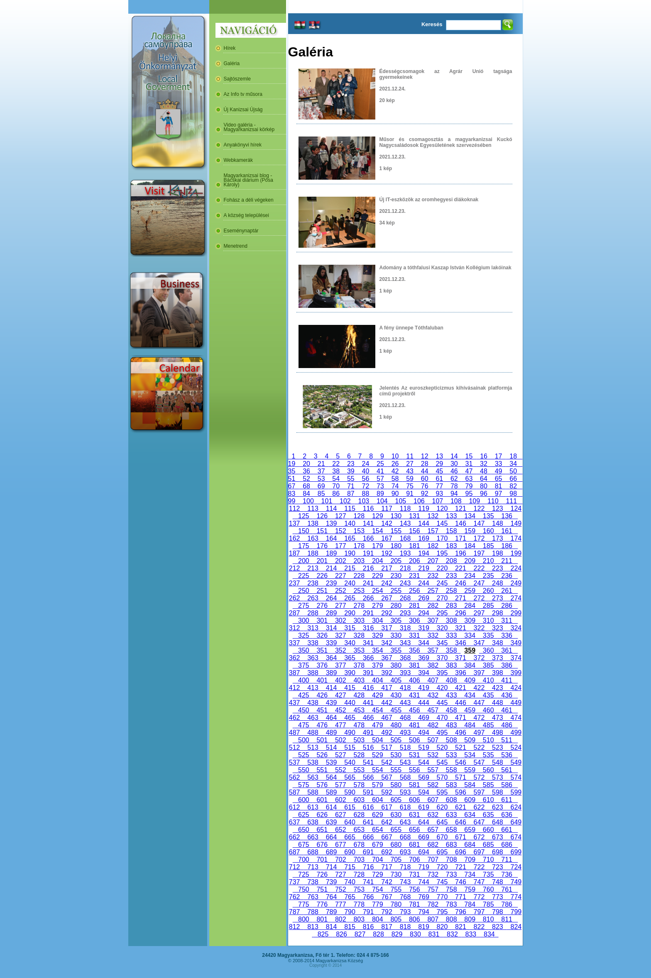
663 (312, 837)
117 (386, 508)
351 (322, 650)
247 (479, 583)
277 (340, 605)
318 (405, 628)
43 (409, 471)
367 (386, 657)
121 (460, 508)
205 (396, 560)
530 (396, 754)
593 (405, 792)
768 (405, 896)
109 (474, 501)
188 (312, 553)
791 (368, 911)
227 (340, 575)
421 (460, 687)
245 (442, 583)
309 (469, 620)
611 (506, 799)
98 (513, 493)
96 (483, 493)
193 (405, 553)
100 (308, 501)
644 (423, 822)
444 (423, 702)
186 (506, 545)
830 (415, 934)
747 (479, 881)
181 (414, 545)
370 (442, 657)
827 (360, 934)
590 (349, 792)
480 (396, 725)
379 (377, 665)
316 (368, 628)
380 (396, 665)
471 (460, 717)
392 (386, 672)
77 (439, 486)
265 (349, 598)
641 (368, 822)
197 (479, 553)
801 (322, 919)
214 (331, 568)
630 (396, 814)
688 (312, 852)
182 (432, 545)
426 (322, 695)
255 (396, 590)
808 (451, 919)
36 (306, 471)
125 (303, 515)
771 (460, 896)
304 (377, 620)
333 (451, 635)
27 (409, 463)
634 (469, 814)
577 (340, 784)
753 (359, 889)
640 (349, 822)
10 (395, 456)
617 (386, 807)
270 (442, 598)
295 (442, 613)
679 (377, 844)
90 (395, 493)
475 (303, 725)
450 (303, 710)
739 (331, 881)
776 (322, 904)
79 (469, 486)
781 (414, 904)
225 (303, 575)
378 (359, 665)
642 (386, 822)
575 (303, 784)
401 (322, 680)
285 (488, 605)
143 (405, 523)
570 (442, 777)
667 (386, 837)
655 (396, 829)
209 (469, 560)
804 (377, 919)
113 (312, 508)
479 (377, 725)
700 (303, 859)
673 (497, 837)
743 (405, 881)
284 (469, 605)
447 (479, 702)
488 (312, 732)
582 (432, 784)
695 (442, 852)
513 (312, 747)
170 (442, 538)
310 (488, 620)
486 (506, 725)
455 (396, 710)
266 (368, 598)
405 (396, 680)
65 (498, 478)
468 (405, 717)
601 (322, 799)
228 (359, 575)
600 (303, 799)
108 (456, 501)
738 (312, 881)
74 (395, 486)
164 (331, 538)
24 (365, 463)
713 (312, 867)
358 (451, 650)
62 (454, 478)
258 (451, 590)
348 (497, 642)
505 (396, 740)
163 (312, 538)
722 (479, 867)
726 (322, 874)
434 (469, 695)
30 (454, 463)
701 (322, 859)
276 (322, 605)
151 (322, 530)
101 (327, 501)
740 (349, 881)
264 (331, 598)
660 (488, 829)
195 (442, 553)
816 (368, 926)
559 (469, 769)
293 (405, 613)
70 (335, 486)
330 (396, 635)
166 (368, 538)
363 (312, 657)
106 (419, 501)
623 (497, 807)
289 (331, 613)
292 (386, 613)
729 (377, 874)
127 (340, 515)
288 (312, 613)
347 (479, 642)
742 (386, 881)
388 (312, 672)
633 (451, 814)
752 (340, 889)
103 (364, 501)
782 (432, 904)
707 (432, 859)
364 (331, 657)
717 (386, 867)
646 (460, 822)
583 (451, 784)
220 (442, 568)
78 (454, 486)
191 (368, 553)
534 (469, 754)
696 (460, 852)
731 (414, 874)
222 (479, 568)
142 (386, 523)
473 (497, 717)
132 (432, 515)
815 (349, 926)
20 (306, 463)
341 (368, 642)
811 (506, 919)
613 (312, 807)
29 (439, 463)
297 (479, 613)
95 (469, 493)
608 (451, 799)
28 (424, 463)
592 (386, 792)
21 (321, 463)
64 (483, 478)
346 (460, 642)
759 (469, 889)
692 (386, 852)
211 (506, 560)
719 (423, 867)
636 (506, 814)
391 (368, 672)
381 (414, 665)
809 (469, 919)
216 (368, 568)
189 (331, 553)
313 (312, 628)
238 (312, 583)
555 (396, 769)
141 (368, 523)
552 (340, 769)
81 (498, 486)
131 (414, 515)
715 (349, 867)
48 (483, 471)
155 (396, 530)
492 (386, 732)
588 (312, 792)
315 (349, 628)
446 (460, 702)
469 (423, 717)
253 (359, 590)
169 (423, 538)
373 (497, 657)
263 (312, 598)
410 (488, 680)
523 (497, 747)
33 (498, 463)
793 (405, 911)
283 (451, 605)
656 (414, 829)
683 (451, 844)
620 (442, 807)
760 (488, 889)
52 (306, 478)
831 (434, 934)
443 (405, 702)
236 (506, 575)
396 (460, 672)
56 (365, 478)
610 (488, 799)
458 (451, 710)
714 (331, 867)
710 (488, 859)
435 (488, 695)
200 (303, 560)
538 (312, 762)
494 (423, 732)
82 (513, 486)
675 (303, 844)
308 (451, 620)
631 (414, 814)
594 (423, 792)
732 (432, 874)
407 (432, 680)
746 (460, 881)
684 (469, 844)
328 (359, 635)
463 (312, 717)
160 (488, 530)
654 (377, 829)
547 (479, 762)
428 (359, 695)
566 (368, 777)
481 (414, 725)
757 (432, 889)
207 (432, 560)
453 (359, 710)
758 (451, 889)
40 (365, 471)
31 (469, 463)
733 (451, 874)
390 (349, 672)
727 (340, 874)
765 (349, 896)
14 (454, 456)
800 (303, 919)
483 (451, 725)
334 (469, 635)
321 (460, 628)
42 (395, 471)
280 (396, 605)
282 (432, 605)
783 (451, 904)
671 (460, 837)
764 (331, 896)
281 (414, 605)
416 (368, 687)
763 (312, 896)
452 (340, 710)
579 (377, 784)
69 (321, 486)
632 (432, 814)
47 (469, 471)
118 (405, 508)
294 (423, 613)
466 (368, 717)
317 (386, 628)
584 (469, 784)
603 (359, 799)
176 (322, 545)
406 (414, 680)
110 (493, 501)
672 (479, 837)
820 (442, 926)
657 (432, 829)
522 (479, 747)
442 (386, 702)
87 (350, 493)
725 (303, 874)
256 (414, 590)
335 (488, 635)
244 (423, 583)
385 (488, 665)
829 (397, 934)
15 (469, 456)
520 (442, 747)
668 (405, 837)
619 (423, 807)
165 (349, 538)
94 (454, 493)
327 (340, 635)
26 (395, 463)
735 (488, 874)
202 (340, 560)
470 (442, 717)
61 (439, 478)
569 (423, 777)
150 (303, 530)
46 (454, 471)
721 (460, 867)
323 (497, 628)
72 (365, 486)
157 (432, 530)
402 (340, 680)
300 (303, 620)
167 (386, 538)
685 (488, 844)
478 (359, 725)
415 (349, 687)
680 (396, 844)
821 (460, 926)
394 (423, 672)
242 (386, 583)
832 (452, 934)
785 (488, 904)
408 (451, 680)
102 (345, 501)
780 (396, 904)
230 (396, 575)
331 (414, 635)
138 (312, 523)
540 (349, 762)
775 (303, 904)
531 (414, 754)
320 (442, 628)
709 (469, 859)
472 (479, 717)
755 (396, 889)
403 (359, 680)
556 (414, 769)
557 (432, 769)
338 (312, 642)
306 (414, 620)
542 (386, 762)
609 (469, 799)
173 (497, 538)
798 (497, 911)
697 (479, 852)
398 (497, 672)
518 (405, 747)
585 (488, 784)
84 (306, 493)
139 (331, 523)
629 (377, 814)
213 (312, 568)
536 (506, 754)
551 (322, 769)
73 (380, 486)
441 (368, 702)
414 (331, 687)
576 (322, 784)
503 (359, 740)
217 (386, 568)
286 (506, 605)
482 (432, 725)
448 (497, 702)
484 (469, 725)
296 (460, 613)
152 (340, 530)
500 (303, 740)
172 (479, 538)
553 (359, 769)
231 (414, 575)
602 (340, 799)
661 (506, 829)
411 (506, 680)
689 (331, 852)
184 (469, 545)
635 (488, 814)
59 (409, 478)
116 (368, 508)
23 (350, 463)
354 (377, 650)
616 (368, 807)
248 (497, 583)
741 (368, 881)
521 (460, 747)
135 (488, 515)
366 (368, 657)
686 (506, 844)
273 (497, 598)
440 (349, 702)
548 (497, 762)
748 (497, 881)
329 (377, 635)
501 (322, 740)
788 (312, 911)
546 (460, 762)
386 (506, 665)
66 (513, 478)
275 (303, 605)
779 (377, 904)
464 (331, 717)
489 (331, 732)
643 (405, 822)
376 (322, 665)
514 (331, 747)
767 (386, 896)
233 (451, 575)
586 (506, 784)
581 (414, 784)
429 (377, 695)
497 (479, 732)
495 (442, 732)
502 (340, 740)
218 (405, 568)
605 (396, 799)
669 (423, 837)
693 (405, 852)
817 (386, 926)
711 (506, 859)
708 (451, 859)
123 (497, 508)
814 (331, 926)
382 (432, 665)
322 (479, 628)
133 (451, 515)
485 (488, 725)
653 (359, 829)
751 (322, 889)
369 (423, 657)
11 (409, 456)
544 (423, 762)
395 (442, 672)
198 (497, 553)
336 (506, 635)
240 (349, 583)
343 (405, 642)
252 (340, 590)
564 (331, 777)
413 (312, 687)
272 (479, 598)
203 (359, 560)
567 (386, 777)
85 (321, 493)
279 (377, 605)
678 (359, 844)
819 (423, 926)
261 (506, 590)
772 (479, 896)
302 (340, 620)
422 (479, 687)
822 (479, 926)
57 (380, 478)
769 (423, 896)
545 (442, 762)
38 (335, 471)
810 (488, 919)
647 (479, 822)
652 (340, 829)
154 (377, 530)
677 (340, 844)
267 (386, 598)
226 (322, 575)
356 (414, 650)
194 (423, 553)
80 (483, 486)
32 (483, 463)
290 (349, 613)
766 (368, 896)
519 (423, 747)
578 (359, 784)
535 (488, 754)
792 (386, 911)
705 (396, 859)
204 (377, 560)
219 (423, 568)
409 (469, 680)
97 (498, 493)
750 (303, 889)
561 (506, 769)
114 (331, 508)
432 (432, 695)
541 (368, 762)
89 (380, 493)
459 (469, 710)
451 (322, 710)
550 (303, 769)
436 (506, 695)
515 (349, 747)
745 (442, 881)
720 (442, 867)
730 (396, 874)
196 (460, 553)
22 (335, 463)
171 (460, 538)
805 (396, 919)
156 (414, 530)
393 (405, 672)
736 (506, 874)
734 (469, 874)
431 (414, 695)
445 (442, 702)
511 (506, 740)
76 (424, 486)
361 (506, 650)
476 (322, 725)
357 (432, 650)
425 (303, 695)
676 (322, 844)
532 (432, 754)
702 (340, 859)
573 (497, 777)
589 (331, 792)
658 (451, 829)
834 (489, 934)
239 (331, 583)
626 (322, 814)
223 (497, 568)
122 (479, 508)
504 (377, 740)
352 (340, 650)
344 (423, 642)
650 (303, 829)
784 (469, 904)
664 (331, 837)
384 (469, 665)
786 (506, 904)
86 (335, 493)
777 (340, 904)
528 (359, 754)
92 (424, 493)
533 (451, 754)
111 (511, 501)
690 (349, 852)
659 (469, 829)
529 (377, 754)
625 (303, 814)
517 (386, 747)
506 (414, 740)
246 (460, 583)
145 (442, 523)
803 (359, 919)
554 (377, 769)
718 (405, 867)
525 (303, 754)
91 (409, 493)
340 (349, 642)
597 (479, 792)
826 (341, 934)
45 (439, 471)
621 (460, 807)
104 (382, 501)
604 (377, 799)
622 (479, 807)
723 (497, 867)
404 (377, 680)
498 (497, 732)
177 (340, 545)
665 (349, 837)
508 (451, 740)
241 (368, 583)
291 (368, 613)
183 (451, 545)
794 (423, 911)
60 (424, 478)
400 (303, 680)
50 (513, 471)
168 (405, 538)
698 (497, 852)
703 (359, 859)
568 (405, 777)
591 (368, 792)
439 (331, 702)
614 (331, 807)
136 (506, 515)
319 (423, 628)
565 (349, 777)
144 (423, 523)
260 (488, 590)
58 (395, 478)
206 (414, 560)
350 (303, 650)
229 (377, 575)
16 (483, 456)
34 (513, 463)
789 (331, 911)
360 (488, 650)
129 (377, 515)
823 (497, 926)
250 (303, 590)
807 (432, 919)
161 (506, 530)
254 (377, 590)
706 (414, 859)
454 (377, 710)
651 (322, 829)
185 (488, 545)
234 (469, 575)
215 (349, 568)
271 (460, 598)
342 (386, 642)
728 (359, 874)
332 (432, 635)
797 (479, 911)
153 (359, 530)
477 (340, 725)
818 (405, 926)
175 (303, 545)
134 (469, 515)
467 (386, 717)
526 (322, 754)
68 (306, 486)
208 (451, 560)
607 (432, 799)
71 (350, 486)
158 (451, 530)
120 (442, 508)
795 (442, 911)
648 (497, 822)
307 (432, 620)
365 (349, 657)
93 (439, 493)
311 (506, 620)
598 (497, 792)
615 (349, 807)
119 (423, 508)
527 (340, 754)
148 (497, 523)
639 (331, 822)
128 (359, 515)
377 (340, 665)
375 (303, 665)
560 (488, 769)
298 (497, 613)
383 (451, 665)
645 (442, 822)
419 (423, 687)
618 (405, 807)
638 (312, 822)
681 (414, 844)
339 (331, 642)
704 (377, 859)
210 (488, 560)
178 (359, 545)
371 (460, 657)
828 (378, 934)
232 (432, 575)
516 (368, 747)
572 (479, 777)
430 (396, 695)
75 (409, 486)
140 (349, 523)
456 (414, 710)
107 (437, 501)
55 (350, 478)
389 (331, 672)
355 (396, 650)
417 (386, 687)
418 (405, 687)
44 (424, 471)
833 (471, 934)
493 (405, 732)
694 (423, 852)
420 (442, 687)
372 (479, 657)
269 (423, 598)
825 (323, 934)
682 (432, 844)
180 (396, 545)
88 (365, 493)
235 (488, 575)
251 (322, 590)
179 (377, 545)
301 (322, 620)
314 (331, 628)
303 (359, 620)
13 (439, 456)
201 (322, 560)
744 (423, 881)
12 (424, 456)
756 (414, 889)
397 (479, 672)
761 (506, 889)
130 (396, 515)
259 (469, 590)
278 (359, 605)
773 (497, 896)
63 (469, 478)
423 (497, 687)
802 (340, 919)
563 (312, 777)
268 (405, 598)
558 (451, 769)
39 (350, 471)
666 (368, 837)
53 (321, 478)
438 (312, 702)
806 (414, 919)
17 (498, 456)
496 (460, 732)
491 (368, 732)
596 (460, 792)
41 (380, 471)
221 (460, 568)
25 (380, 463)
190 (349, 553)
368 (405, 657)
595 (442, 792)
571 (460, 777)
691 (368, 852)
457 (432, 710)
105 (401, 501)
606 (414, 799)
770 (442, 896)
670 (442, 837)
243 (405, 583)
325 (303, 635)
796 (460, 911)
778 (359, 904)
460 (488, 710)
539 (331, 762)
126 (322, 515)
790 (349, 911)
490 (349, 732)
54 (335, 478)
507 (432, 740)
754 (377, 889)
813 (312, 926)
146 (460, 523)
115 (349, 508)
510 (488, 740)
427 (340, 695)
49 (498, 471)
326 (322, 635)
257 (432, 590)
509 (469, 740)
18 (513, 456)
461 (506, 710)
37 (321, 471)
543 (405, 762)
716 (368, 867)
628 (359, 814)
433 (451, 695)
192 (386, 553)
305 (396, 620)
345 (442, 642)
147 (479, 523)
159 (469, 530)
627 (340, 814)
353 (359, 650)
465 (349, 717)
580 (396, 784)
